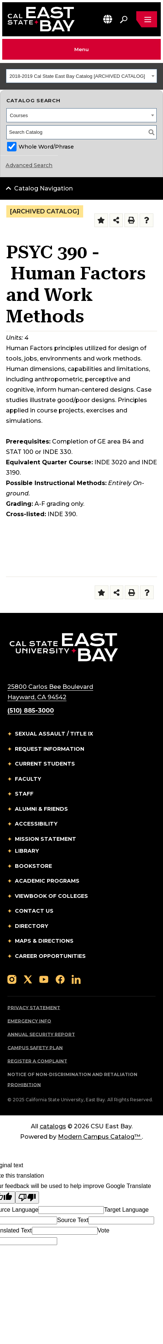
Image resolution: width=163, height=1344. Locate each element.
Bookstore (33, 866)
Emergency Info (29, 1021)
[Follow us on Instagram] (11, 978)
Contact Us (34, 910)
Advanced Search (29, 165)
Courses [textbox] (19, 115)
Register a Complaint (37, 1061)
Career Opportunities (50, 956)
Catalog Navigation (43, 188)
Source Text (72, 1220)
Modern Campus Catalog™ (100, 1136)
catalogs (53, 1126)
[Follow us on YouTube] (43, 978)
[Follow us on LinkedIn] (76, 978)
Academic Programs (47, 880)
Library (27, 850)
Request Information (49, 749)
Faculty (28, 779)
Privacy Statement (33, 1008)
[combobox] (81, 76)
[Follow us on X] (27, 978)
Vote (104, 1230)
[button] (107, 19)
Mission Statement (45, 839)
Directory (31, 926)
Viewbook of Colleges (51, 896)
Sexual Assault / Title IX (54, 733)
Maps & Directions (44, 941)
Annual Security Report (41, 1034)
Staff (24, 793)
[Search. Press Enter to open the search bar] (123, 19)
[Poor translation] (27, 1197)
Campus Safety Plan (35, 1048)
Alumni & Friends (41, 809)
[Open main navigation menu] (146, 19)
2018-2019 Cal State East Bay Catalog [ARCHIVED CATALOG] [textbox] (77, 76)
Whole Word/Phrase (46, 146)
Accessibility (36, 823)
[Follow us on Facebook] (60, 978)
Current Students (45, 763)
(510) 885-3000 (30, 710)
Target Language (126, 1210)
